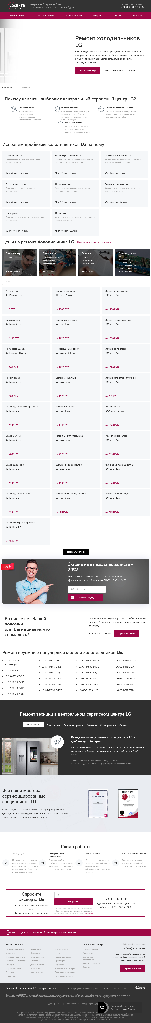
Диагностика (53, 720)
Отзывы (123, 720)
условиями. (89, 909)
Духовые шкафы (37, 960)
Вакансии (87, 962)
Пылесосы (35, 948)
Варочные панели (13, 964)
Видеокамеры (36, 968)
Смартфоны (60, 948)
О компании (88, 948)
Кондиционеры (37, 952)
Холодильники (61, 945)
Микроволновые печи (15, 952)
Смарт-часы (11, 971)
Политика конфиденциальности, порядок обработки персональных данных (95, 983)
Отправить (73, 897)
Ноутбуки (10, 960)
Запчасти (92, 720)
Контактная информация (88, 953)
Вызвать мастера (88, 70)
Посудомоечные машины (66, 968)
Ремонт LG (7, 87)
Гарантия (118, 15)
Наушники (59, 960)
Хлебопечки (35, 956)
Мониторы (10, 948)
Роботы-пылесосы (63, 952)
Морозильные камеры (65, 964)
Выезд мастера (33, 720)
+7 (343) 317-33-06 (85, 62)
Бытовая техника (17, 15)
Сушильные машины (64, 971)
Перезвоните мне (126, 628)
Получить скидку (118, 589)
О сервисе (98, 15)
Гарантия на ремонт (74, 720)
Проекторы (60, 956)
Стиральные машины (15, 945)
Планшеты (35, 964)
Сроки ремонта (108, 720)
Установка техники (73, 15)
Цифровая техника (45, 15)
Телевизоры (35, 945)
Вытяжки (10, 968)
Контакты (137, 15)
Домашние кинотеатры (16, 956)
